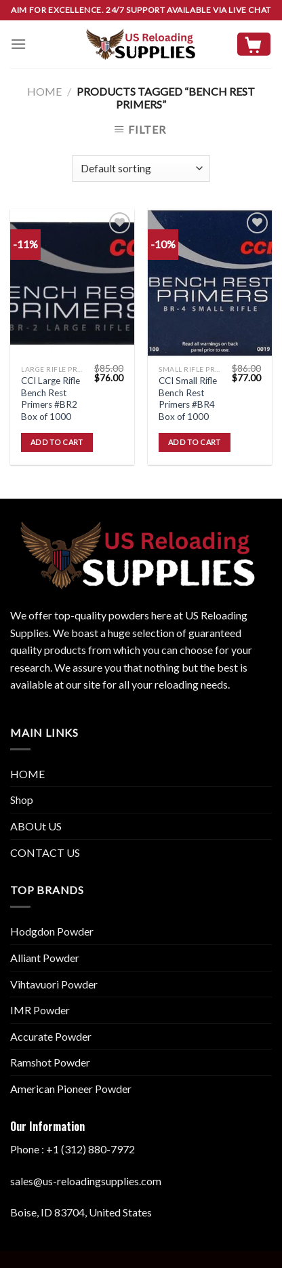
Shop (21, 799)
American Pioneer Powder (71, 1088)
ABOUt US (36, 826)
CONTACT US (45, 852)
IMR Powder (40, 1009)
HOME (27, 773)
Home (44, 91)
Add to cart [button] (57, 442)
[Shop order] (140, 168)
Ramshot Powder (50, 1062)
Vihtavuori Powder (54, 984)
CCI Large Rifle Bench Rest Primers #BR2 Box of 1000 (50, 398)
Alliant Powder (44, 957)
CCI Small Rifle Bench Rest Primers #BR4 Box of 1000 (188, 398)
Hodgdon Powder (52, 931)
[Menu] (18, 43)
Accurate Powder (51, 1036)
